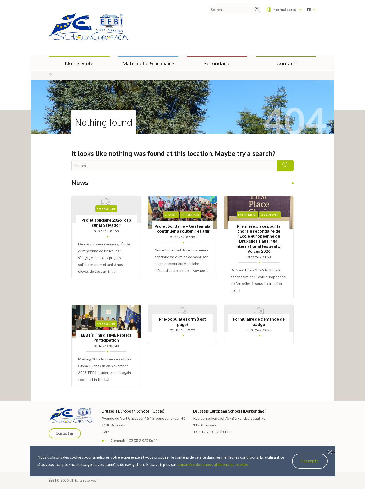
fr (311, 10)
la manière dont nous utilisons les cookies (213, 464)
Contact (285, 63)
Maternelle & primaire (148, 63)
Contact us (65, 433)
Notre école (79, 63)
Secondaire (217, 63)
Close (331, 452)
